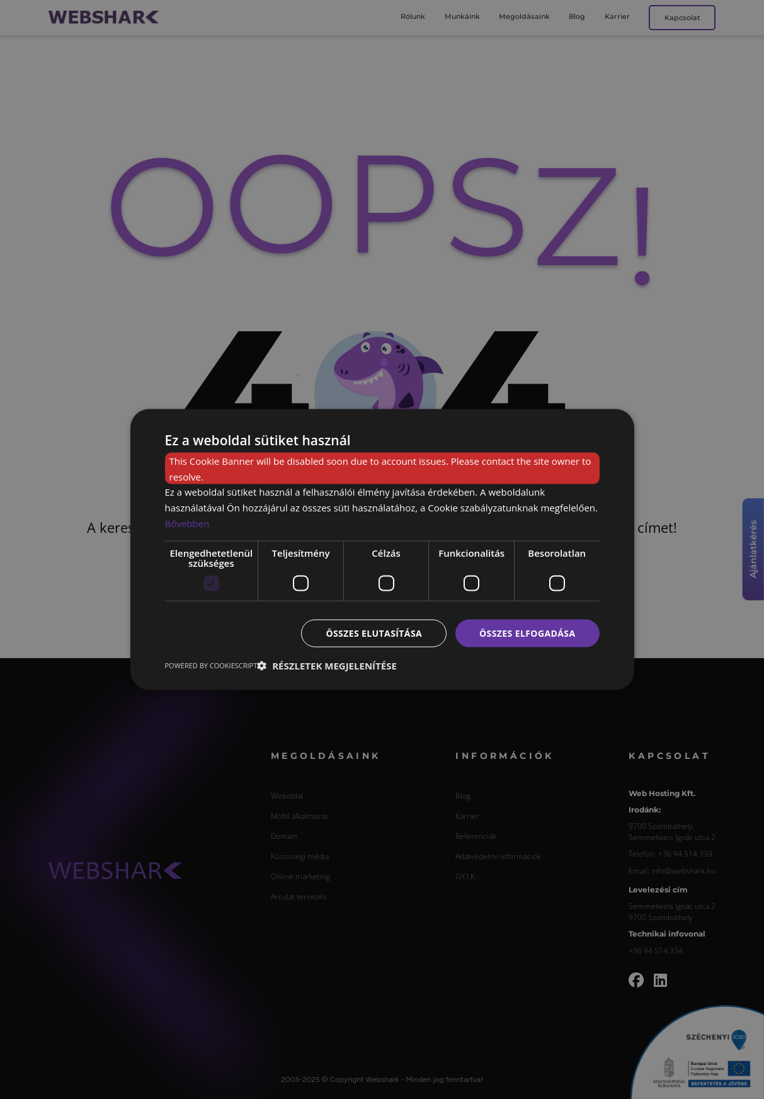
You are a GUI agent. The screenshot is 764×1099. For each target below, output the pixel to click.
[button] (327, 665)
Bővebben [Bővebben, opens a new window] (187, 522)
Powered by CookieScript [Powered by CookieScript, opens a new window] (211, 665)
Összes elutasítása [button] (374, 633)
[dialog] (382, 549)
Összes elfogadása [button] (527, 633)
